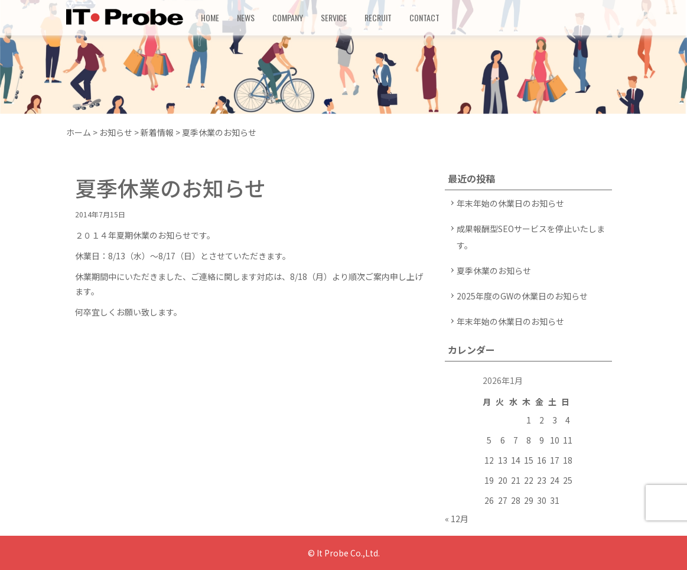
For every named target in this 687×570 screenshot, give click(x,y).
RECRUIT (378, 17)
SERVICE (334, 17)
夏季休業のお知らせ (494, 270)
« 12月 (456, 519)
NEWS (246, 17)
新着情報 (157, 132)
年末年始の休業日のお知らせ (510, 203)
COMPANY (287, 17)
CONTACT (424, 17)
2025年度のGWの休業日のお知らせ (522, 296)
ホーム (78, 132)
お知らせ (115, 132)
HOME (210, 17)
